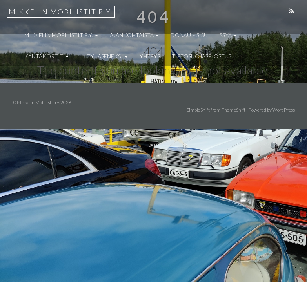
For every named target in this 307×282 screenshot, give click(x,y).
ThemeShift (233, 110)
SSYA (228, 35)
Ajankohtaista (134, 35)
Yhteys (150, 56)
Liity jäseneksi (104, 56)
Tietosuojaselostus (201, 56)
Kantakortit (46, 56)
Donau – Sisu (189, 35)
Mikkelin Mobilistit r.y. (61, 11)
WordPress (283, 110)
